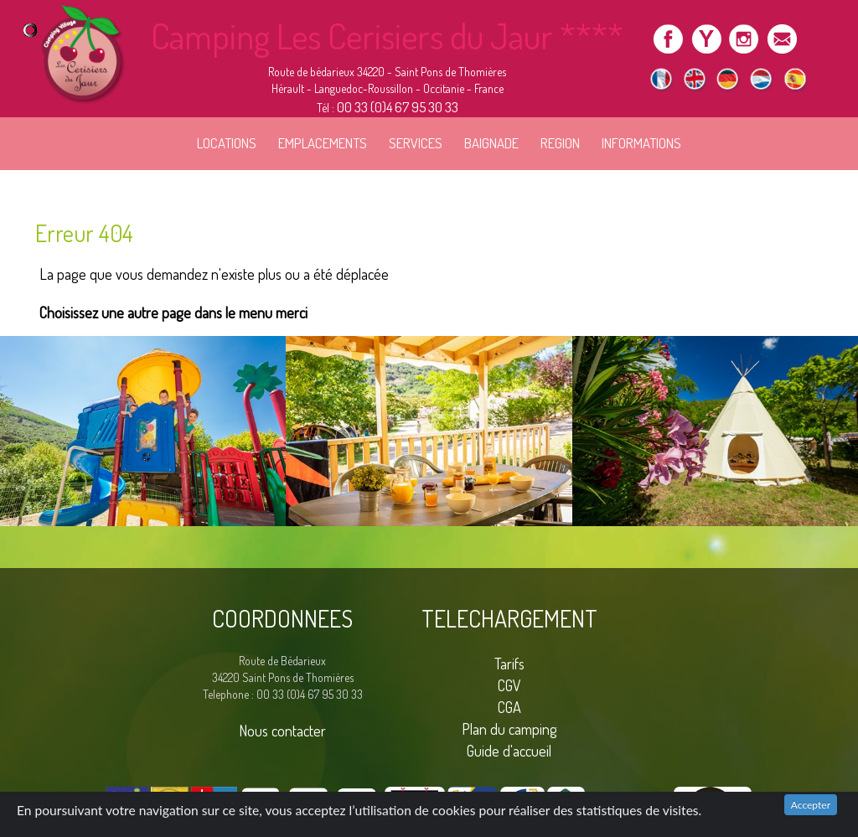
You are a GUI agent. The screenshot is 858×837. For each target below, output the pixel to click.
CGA (509, 706)
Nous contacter (282, 730)
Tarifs (509, 663)
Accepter (810, 804)
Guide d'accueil (509, 750)
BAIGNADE (491, 143)
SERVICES (415, 143)
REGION (560, 143)
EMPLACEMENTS (322, 143)
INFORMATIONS (641, 143)
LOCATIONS (226, 143)
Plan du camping (509, 728)
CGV (509, 685)
